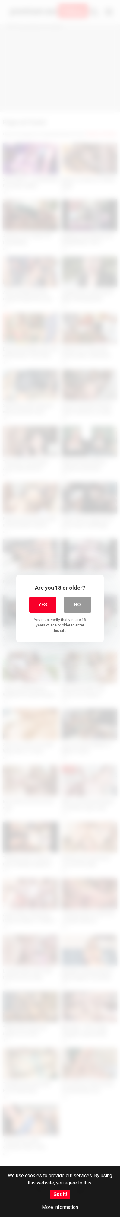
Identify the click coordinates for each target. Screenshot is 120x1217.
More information (60, 1207)
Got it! (60, 1194)
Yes (42, 604)
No (77, 604)
